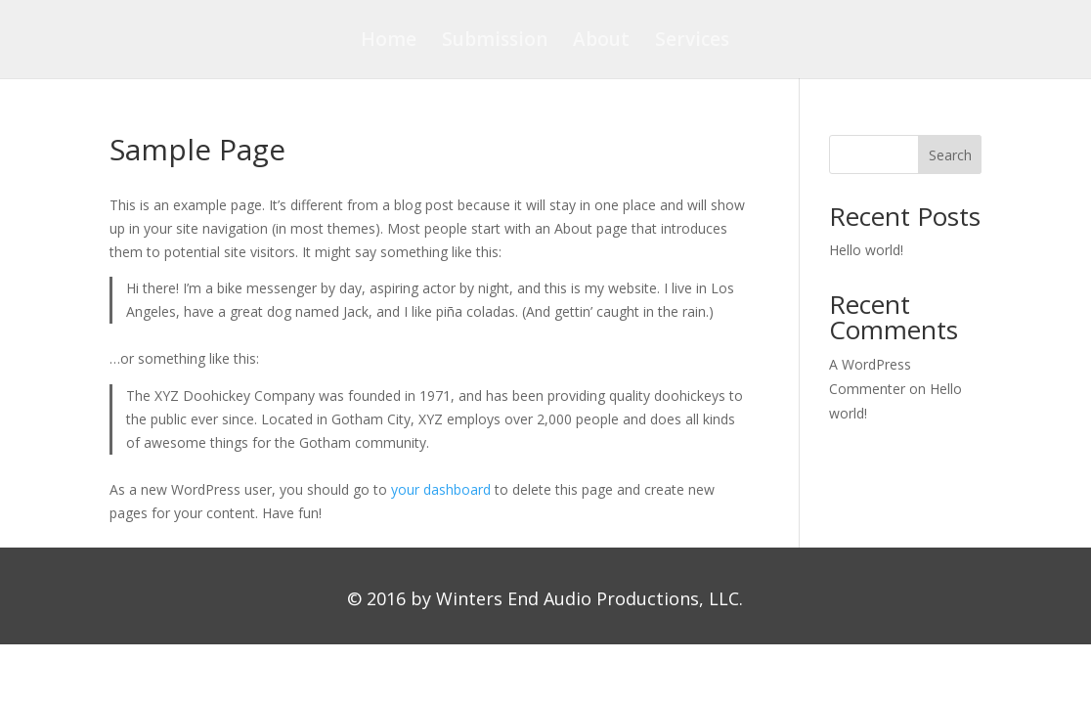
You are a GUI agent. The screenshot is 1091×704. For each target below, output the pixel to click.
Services (692, 42)
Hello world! (866, 250)
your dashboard (441, 489)
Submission (494, 42)
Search (950, 155)
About (601, 42)
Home (388, 42)
